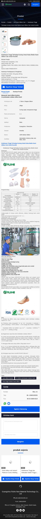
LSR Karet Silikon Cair (19, 22)
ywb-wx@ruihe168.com (8, 1)
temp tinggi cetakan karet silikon (11, 381)
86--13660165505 (34, 1)
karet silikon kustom (8, 378)
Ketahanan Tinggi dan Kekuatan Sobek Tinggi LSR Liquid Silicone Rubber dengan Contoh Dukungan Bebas (30, 472)
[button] (5, 52)
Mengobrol (35, 4)
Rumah (3, 22)
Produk (9, 22)
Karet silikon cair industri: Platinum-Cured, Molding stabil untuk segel (9, 472)
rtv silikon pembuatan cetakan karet (25, 378)
